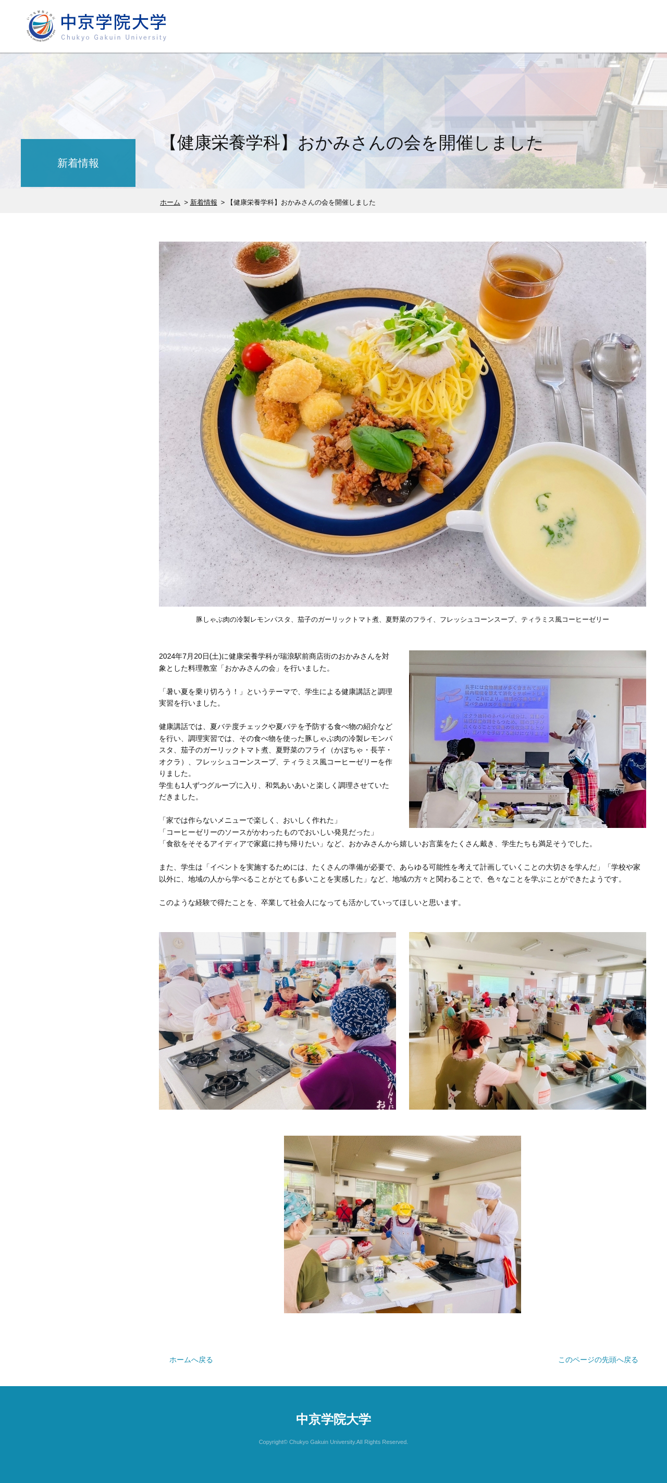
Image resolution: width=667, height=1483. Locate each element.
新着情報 (203, 202)
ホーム (170, 202)
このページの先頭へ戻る (598, 1359)
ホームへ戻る (191, 1359)
